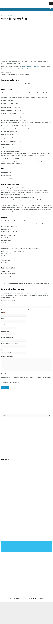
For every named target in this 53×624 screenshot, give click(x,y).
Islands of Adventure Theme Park (30, 66)
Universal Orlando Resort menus (26, 68)
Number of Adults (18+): (7, 337)
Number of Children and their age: (9, 343)
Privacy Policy (27, 581)
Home (2, 15)
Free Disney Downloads (36, 583)
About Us (19, 581)
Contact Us (12, 581)
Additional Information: (7, 356)
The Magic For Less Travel (39, 293)
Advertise (14, 583)
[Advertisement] (26, 400)
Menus (15, 15)
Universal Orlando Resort (9, 15)
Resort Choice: (5, 349)
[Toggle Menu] (51, 3)
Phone (3, 318)
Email (3, 312)
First (2, 309)
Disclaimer (35, 581)
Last (28, 309)
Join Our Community (23, 583)
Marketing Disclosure (44, 581)
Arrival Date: (4, 325)
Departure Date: (5, 331)
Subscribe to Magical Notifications (11, 382)
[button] (51, 8)
